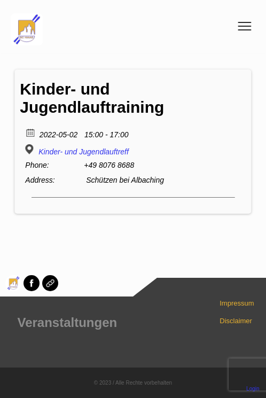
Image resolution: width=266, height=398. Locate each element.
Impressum (237, 303)
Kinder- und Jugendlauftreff (83, 151)
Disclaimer (236, 321)
